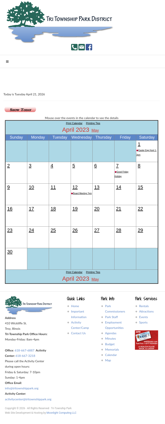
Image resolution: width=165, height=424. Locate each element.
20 (96, 208)
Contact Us (78, 333)
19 (75, 208)
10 (31, 187)
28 (118, 230)
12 (75, 187)
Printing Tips (93, 123)
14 (118, 187)
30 (9, 251)
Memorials (112, 349)
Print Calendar (74, 123)
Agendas (110, 333)
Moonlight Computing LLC (61, 412)
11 (53, 187)
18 (53, 208)
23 (9, 230)
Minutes (110, 338)
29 (140, 230)
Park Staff (111, 317)
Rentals (144, 306)
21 (118, 208)
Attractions (146, 311)
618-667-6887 (24, 350)
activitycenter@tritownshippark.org (28, 399)
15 (140, 187)
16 (9, 208)
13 (96, 187)
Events (143, 317)
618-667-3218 (25, 355)
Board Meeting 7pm (82, 193)
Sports (143, 322)
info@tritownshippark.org (21, 388)
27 (96, 230)
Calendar (111, 355)
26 (75, 230)
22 (140, 208)
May (95, 130)
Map (108, 360)
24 (31, 230)
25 (53, 230)
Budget (110, 344)
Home (75, 306)
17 (31, 208)
